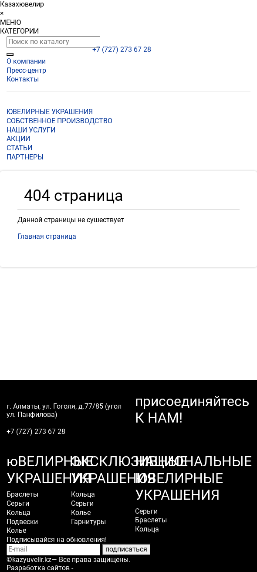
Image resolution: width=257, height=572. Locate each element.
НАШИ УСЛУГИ (31, 130)
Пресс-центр (26, 70)
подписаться (126, 549)
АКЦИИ (18, 139)
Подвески (22, 522)
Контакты (23, 79)
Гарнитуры (88, 522)
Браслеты (22, 494)
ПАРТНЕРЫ (25, 157)
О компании (26, 61)
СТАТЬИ (19, 148)
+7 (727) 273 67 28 (121, 49)
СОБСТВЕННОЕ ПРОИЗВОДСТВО (59, 121)
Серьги (18, 503)
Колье (16, 530)
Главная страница (46, 236)
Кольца (18, 512)
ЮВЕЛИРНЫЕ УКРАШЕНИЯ (50, 112)
